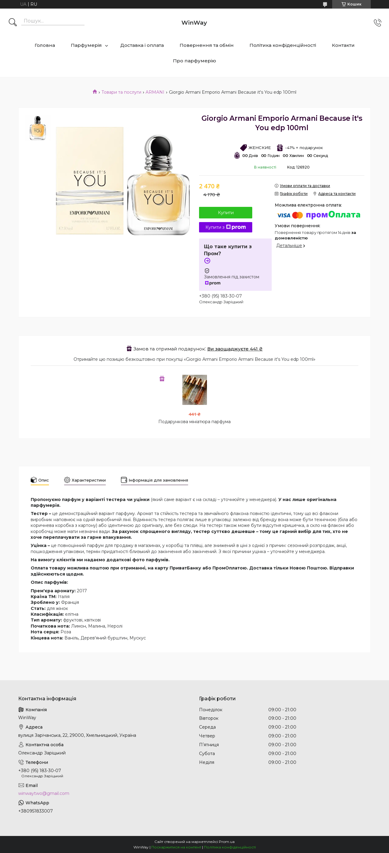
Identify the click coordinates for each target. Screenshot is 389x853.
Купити (226, 212)
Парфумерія (86, 45)
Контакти (343, 45)
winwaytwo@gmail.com (43, 793)
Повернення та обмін (207, 45)
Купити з (225, 227)
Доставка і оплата (142, 45)
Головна (45, 45)
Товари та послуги (121, 92)
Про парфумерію (194, 61)
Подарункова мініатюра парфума (194, 421)
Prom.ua (227, 841)
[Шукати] (12, 23)
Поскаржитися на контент (176, 847)
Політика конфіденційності (283, 45)
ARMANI (155, 92)
